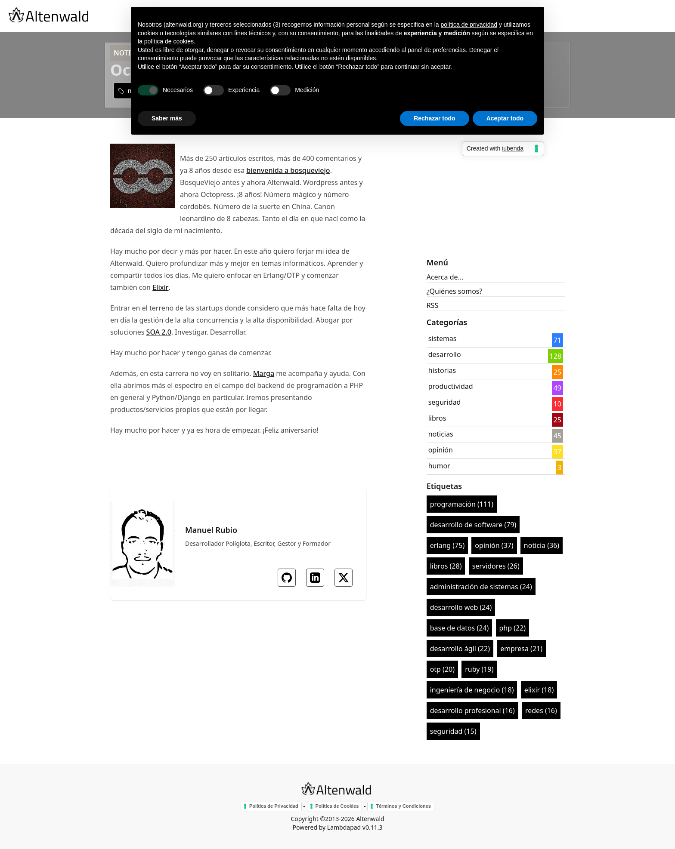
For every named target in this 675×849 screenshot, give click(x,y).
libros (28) (446, 566)
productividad (450, 386)
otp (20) (442, 669)
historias (442, 370)
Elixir (160, 287)
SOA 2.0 (158, 332)
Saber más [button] (167, 118)
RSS (433, 305)
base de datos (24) (459, 628)
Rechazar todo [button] (434, 118)
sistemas (442, 338)
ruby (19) (479, 669)
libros (437, 418)
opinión (440, 450)
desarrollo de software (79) (473, 524)
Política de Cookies (337, 806)
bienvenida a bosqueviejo (288, 170)
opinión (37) (494, 545)
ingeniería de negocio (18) (472, 690)
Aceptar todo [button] (504, 118)
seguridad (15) (453, 731)
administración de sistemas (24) (481, 586)
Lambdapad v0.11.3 (355, 827)
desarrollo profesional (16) (472, 710)
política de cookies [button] (169, 41)
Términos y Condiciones (403, 806)
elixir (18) (539, 690)
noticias (440, 434)
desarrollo (444, 354)
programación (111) (461, 504)
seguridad (444, 402)
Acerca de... (445, 277)
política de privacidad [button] (468, 24)
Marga (264, 373)
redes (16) (541, 710)
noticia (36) (541, 545)
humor (439, 466)
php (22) (512, 628)
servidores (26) (496, 566)
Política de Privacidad (273, 806)
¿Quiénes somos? (455, 291)
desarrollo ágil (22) (460, 648)
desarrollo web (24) (461, 607)
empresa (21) (521, 648)
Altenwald (370, 819)
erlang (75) (447, 545)
